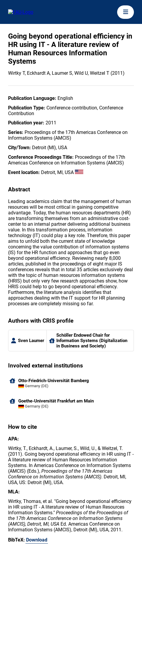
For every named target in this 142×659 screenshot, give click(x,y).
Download (36, 540)
